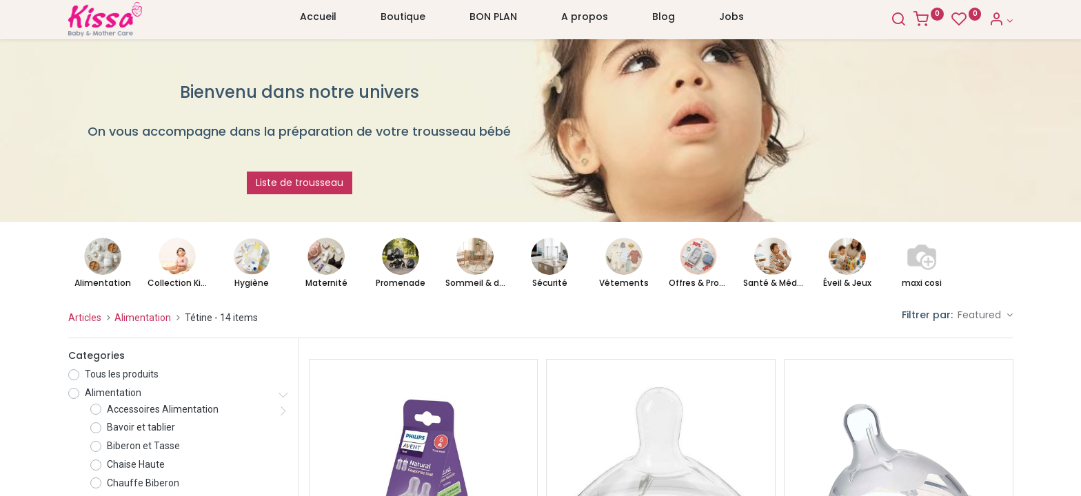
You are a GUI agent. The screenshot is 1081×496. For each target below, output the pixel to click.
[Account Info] (1001, 20)
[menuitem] (318, 20)
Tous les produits (122, 374)
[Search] (898, 20)
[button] (985, 315)
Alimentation (142, 317)
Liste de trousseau (299, 182)
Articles (84, 317)
